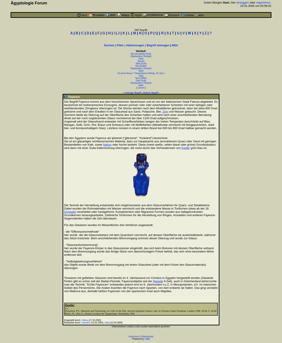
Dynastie (69, 211)
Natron (107, 144)
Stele (141, 58)
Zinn (165, 111)
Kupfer (186, 148)
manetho (86, 322)
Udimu (85, 320)
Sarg (141, 75)
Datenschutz (147, 336)
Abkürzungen (135, 45)
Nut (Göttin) (141, 66)
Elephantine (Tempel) (141, 56)
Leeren (140, 88)
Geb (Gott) (141, 80)
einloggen (242, 2)
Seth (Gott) (141, 63)
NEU (175, 45)
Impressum (133, 336)
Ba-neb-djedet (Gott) (141, 54)
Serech (141, 61)
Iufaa (106, 322)
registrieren (263, 2)
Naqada (158, 281)
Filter (120, 45)
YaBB (147, 339)
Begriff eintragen (158, 45)
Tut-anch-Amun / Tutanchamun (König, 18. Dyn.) (141, 73)
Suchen (109, 45)
